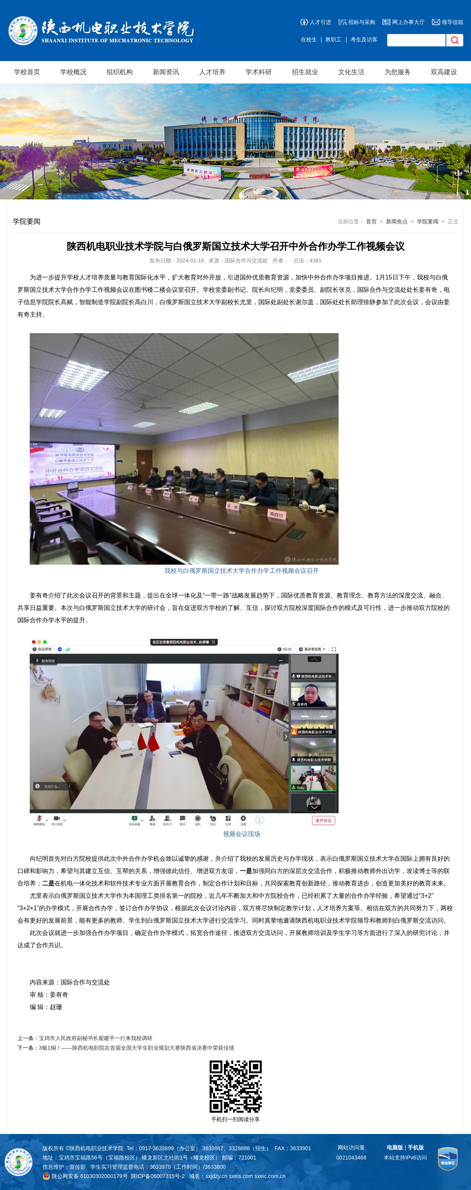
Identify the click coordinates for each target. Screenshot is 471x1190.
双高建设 (444, 72)
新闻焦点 (397, 221)
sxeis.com (241, 1176)
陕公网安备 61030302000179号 (85, 1176)
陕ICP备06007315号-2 (158, 1176)
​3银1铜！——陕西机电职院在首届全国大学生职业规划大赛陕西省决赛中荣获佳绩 (136, 1048)
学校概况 (73, 72)
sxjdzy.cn (216, 1176)
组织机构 (120, 72)
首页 (371, 221)
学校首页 (27, 72)
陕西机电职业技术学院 (96, 1148)
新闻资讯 (166, 72)
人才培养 (212, 72)
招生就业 (305, 72)
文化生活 (351, 72)
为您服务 (398, 72)
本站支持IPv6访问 (405, 1157)
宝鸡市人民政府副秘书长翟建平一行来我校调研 (95, 1038)
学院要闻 (428, 221)
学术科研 (259, 72)
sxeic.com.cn (270, 1176)
